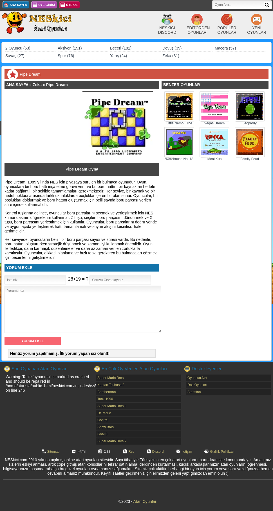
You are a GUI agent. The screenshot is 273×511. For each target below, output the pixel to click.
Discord (158, 452)
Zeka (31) (170, 55)
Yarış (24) (118, 55)
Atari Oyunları (145, 501)
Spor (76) (66, 55)
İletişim (187, 452)
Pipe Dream (57, 84)
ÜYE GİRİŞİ (46, 4)
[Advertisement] (46, 126)
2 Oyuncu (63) (17, 48)
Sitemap (53, 452)
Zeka (37, 84)
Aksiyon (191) (70, 48)
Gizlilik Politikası (222, 452)
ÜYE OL (72, 4)
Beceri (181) (120, 48)
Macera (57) (225, 48)
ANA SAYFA (18, 4)
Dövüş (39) (172, 48)
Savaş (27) (14, 55)
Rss (131, 452)
